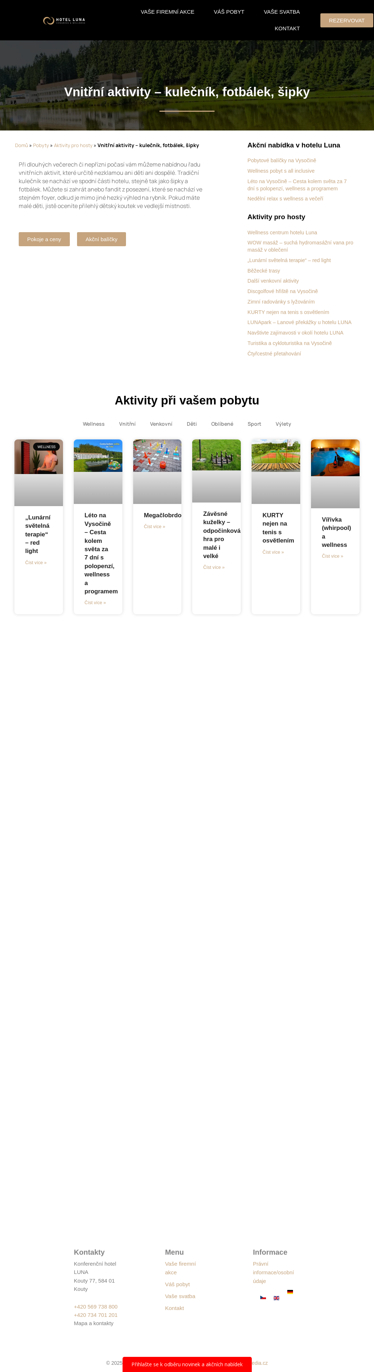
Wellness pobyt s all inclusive (282, 171)
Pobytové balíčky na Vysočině (283, 160)
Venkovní (161, 429)
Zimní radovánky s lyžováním (282, 300)
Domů (21, 145)
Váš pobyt (229, 12)
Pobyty (41, 145)
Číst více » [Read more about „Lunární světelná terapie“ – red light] (35, 568)
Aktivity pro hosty (75, 145)
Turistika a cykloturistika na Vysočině (291, 349)
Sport (254, 429)
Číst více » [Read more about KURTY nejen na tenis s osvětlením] (272, 558)
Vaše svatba (282, 12)
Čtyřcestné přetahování (275, 359)
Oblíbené (222, 429)
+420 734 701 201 (95, 1315)
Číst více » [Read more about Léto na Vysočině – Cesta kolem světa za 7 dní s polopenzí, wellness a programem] (95, 609)
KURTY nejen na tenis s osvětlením (290, 311)
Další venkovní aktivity (274, 280)
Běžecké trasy (264, 270)
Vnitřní (127, 429)
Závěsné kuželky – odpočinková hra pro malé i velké (223, 544)
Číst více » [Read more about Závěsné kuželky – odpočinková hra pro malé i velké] (213, 582)
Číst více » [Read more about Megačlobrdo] (154, 533)
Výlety (283, 429)
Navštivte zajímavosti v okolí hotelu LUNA (298, 338)
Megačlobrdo (164, 520)
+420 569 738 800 (95, 1307)
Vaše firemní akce (167, 12)
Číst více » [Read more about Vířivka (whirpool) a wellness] (332, 562)
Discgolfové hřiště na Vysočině (284, 290)
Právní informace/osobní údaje (275, 1272)
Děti (192, 429)
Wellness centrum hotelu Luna (284, 232)
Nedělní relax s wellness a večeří (287, 198)
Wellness (94, 429)
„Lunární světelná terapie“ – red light (291, 259)
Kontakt (287, 28)
